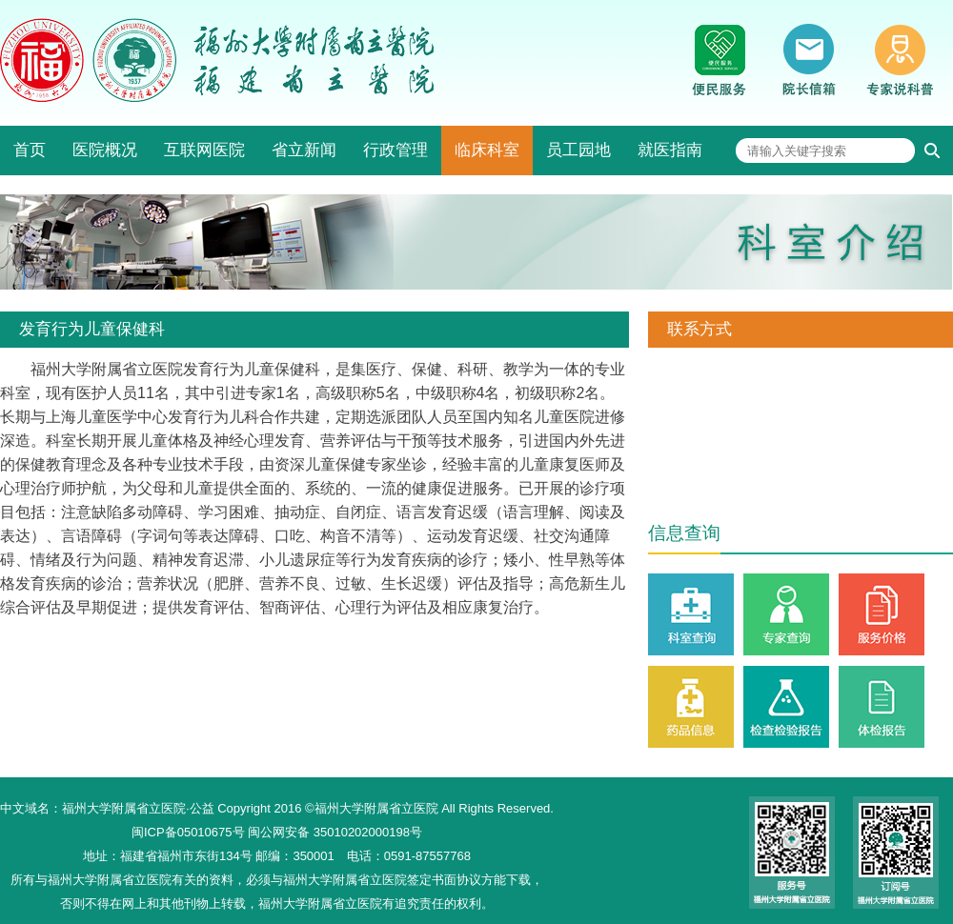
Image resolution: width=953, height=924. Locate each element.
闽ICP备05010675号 (188, 832)
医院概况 (104, 150)
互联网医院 (204, 150)
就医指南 (670, 150)
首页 (29, 150)
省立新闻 (304, 150)
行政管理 (395, 150)
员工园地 (578, 150)
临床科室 (487, 150)
